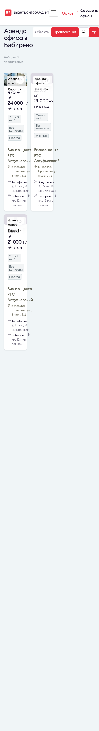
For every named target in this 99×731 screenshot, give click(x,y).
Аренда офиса (13, 81)
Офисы (68, 13)
